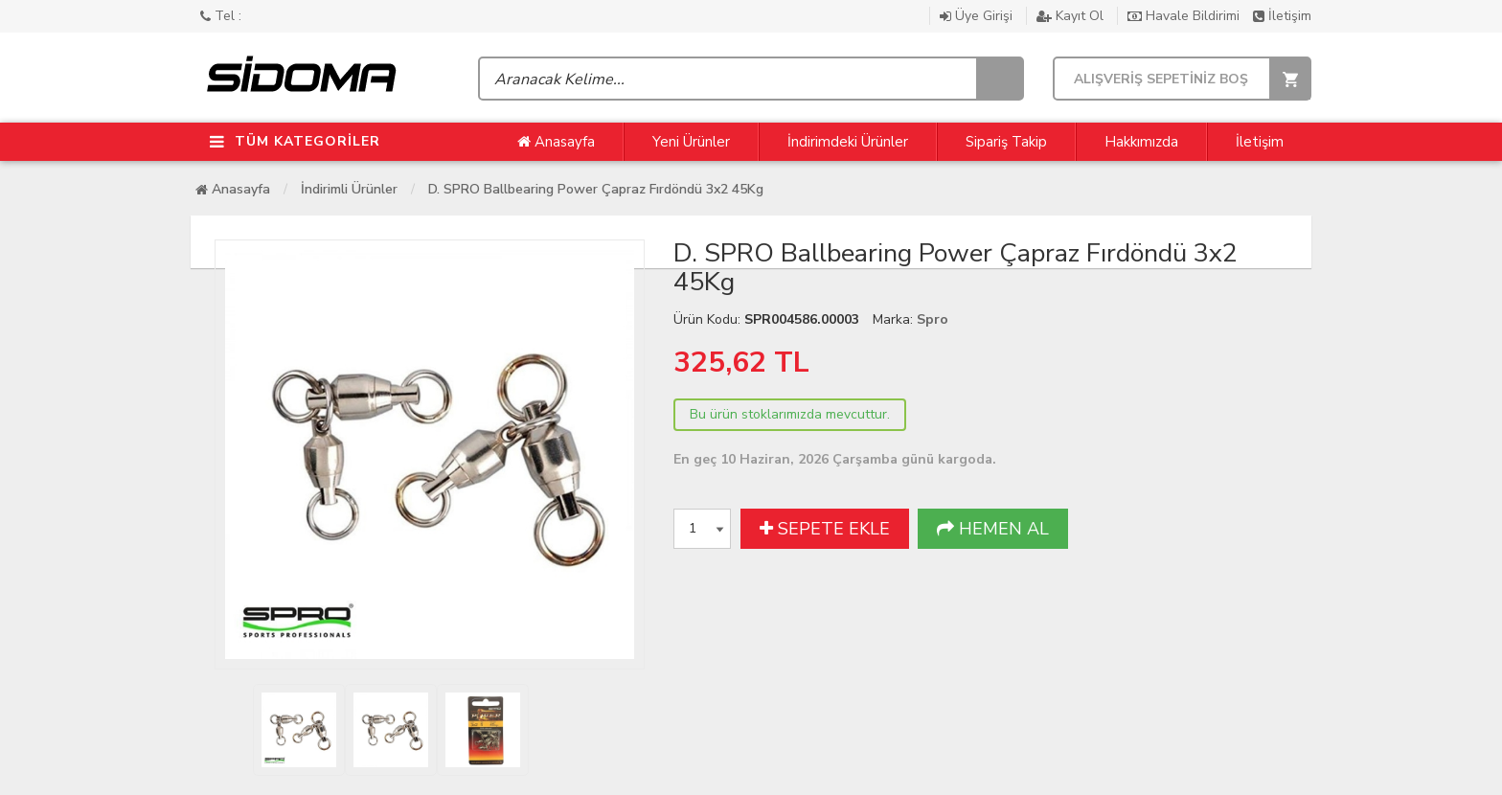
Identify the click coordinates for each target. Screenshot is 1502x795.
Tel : (220, 16)
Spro (932, 319)
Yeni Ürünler (691, 141)
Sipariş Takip (1006, 141)
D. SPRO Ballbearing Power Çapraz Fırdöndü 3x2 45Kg (595, 189)
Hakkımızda (1141, 141)
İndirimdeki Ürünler (847, 141)
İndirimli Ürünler (349, 189)
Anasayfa (556, 141)
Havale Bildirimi (1185, 16)
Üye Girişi (978, 16)
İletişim (1282, 16)
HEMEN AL (993, 529)
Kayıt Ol (1071, 16)
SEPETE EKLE (825, 529)
